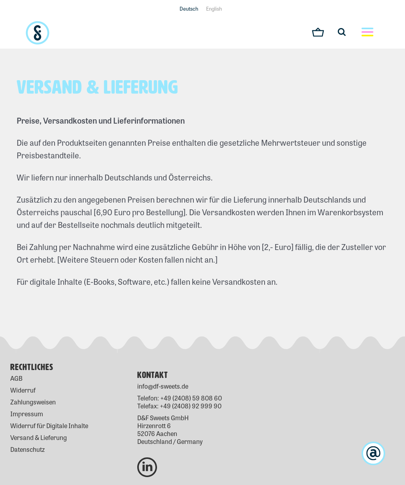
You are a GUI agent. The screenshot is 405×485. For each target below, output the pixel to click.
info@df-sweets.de (162, 386)
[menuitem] (189, 8)
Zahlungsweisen (33, 401)
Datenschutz (27, 449)
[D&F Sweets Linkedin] (147, 455)
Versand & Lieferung (38, 437)
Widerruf (23, 390)
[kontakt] (373, 453)
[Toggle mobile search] (346, 32)
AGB (16, 378)
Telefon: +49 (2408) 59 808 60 (179, 397)
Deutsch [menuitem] (189, 8)
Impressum (26, 413)
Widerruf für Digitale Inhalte (49, 425)
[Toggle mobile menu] (367, 33)
